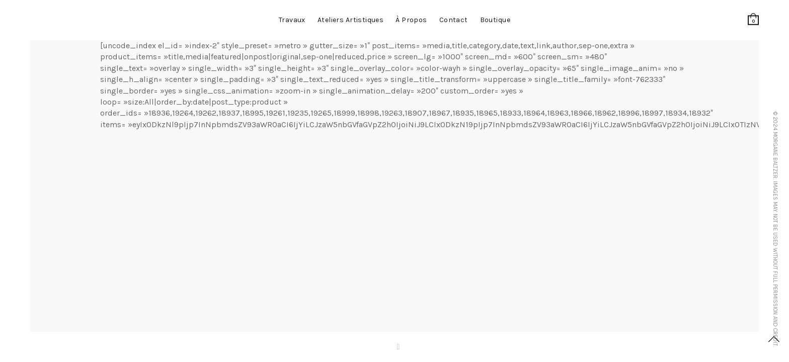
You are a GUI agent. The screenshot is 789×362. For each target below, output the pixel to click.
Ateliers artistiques (350, 20)
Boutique (495, 20)
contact (453, 20)
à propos (411, 20)
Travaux (292, 20)
